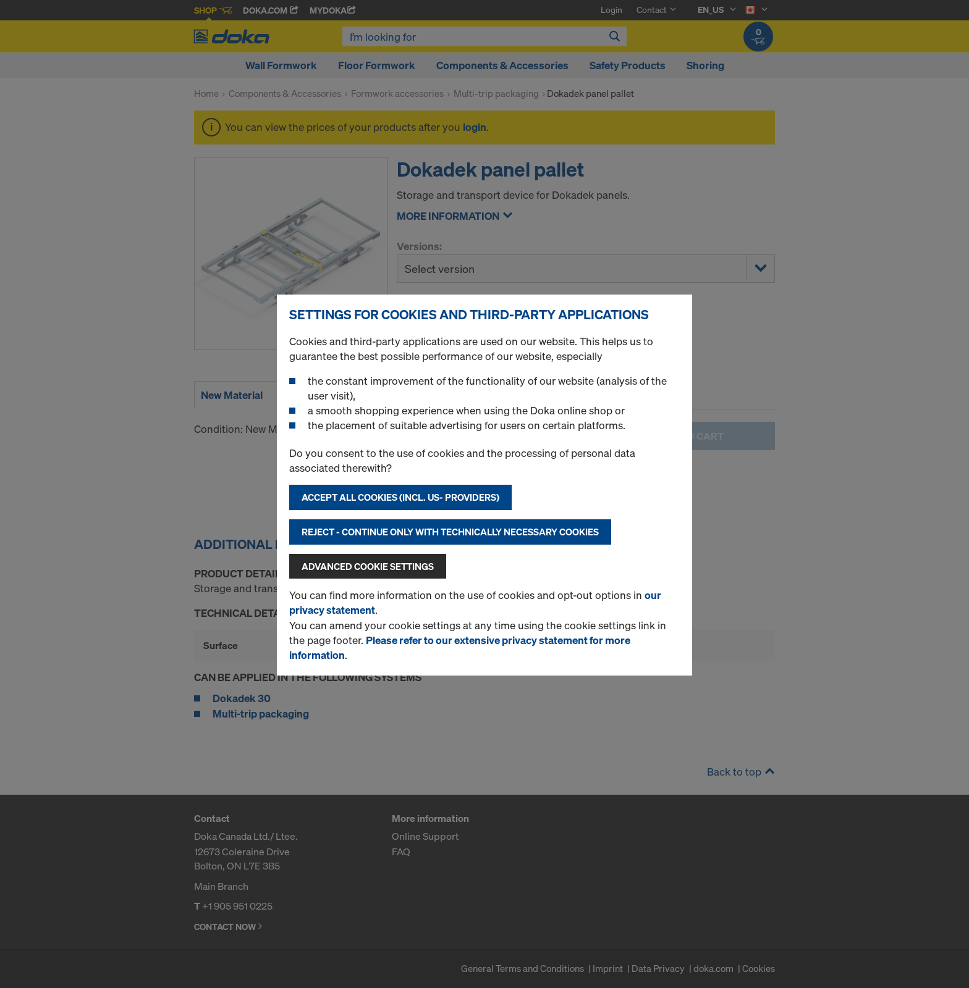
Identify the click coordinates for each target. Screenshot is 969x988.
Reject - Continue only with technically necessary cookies (450, 531)
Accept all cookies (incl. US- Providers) (400, 497)
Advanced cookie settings (368, 566)
